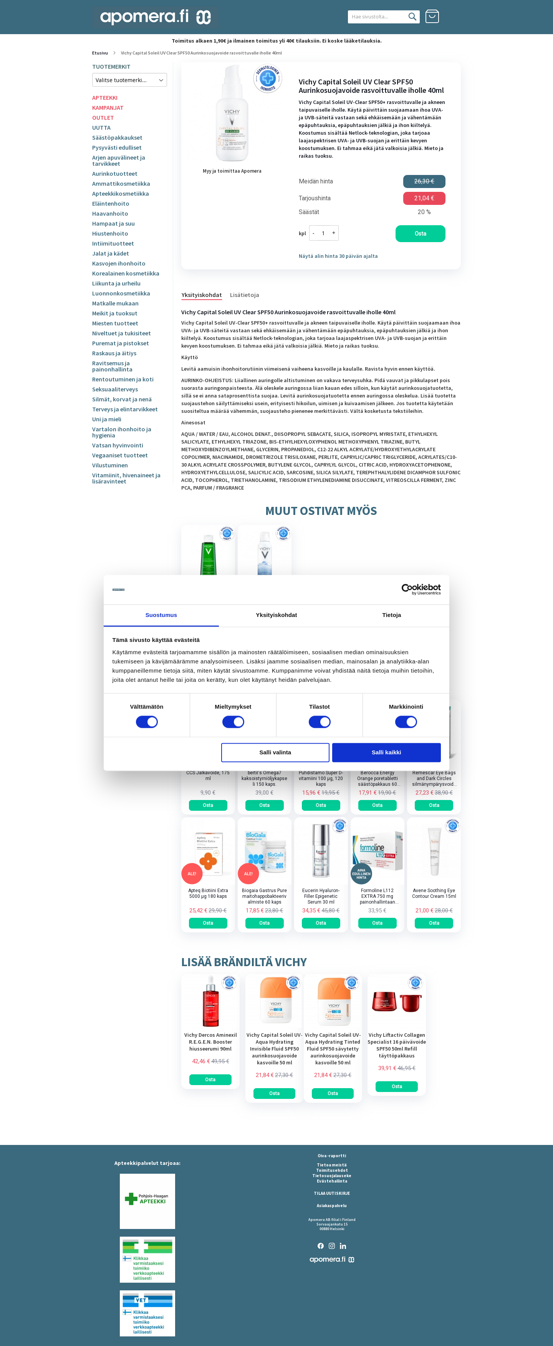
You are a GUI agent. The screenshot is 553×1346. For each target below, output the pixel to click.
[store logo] (155, 17)
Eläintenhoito (110, 203)
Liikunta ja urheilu (116, 283)
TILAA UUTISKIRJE (332, 1193)
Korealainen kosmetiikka (125, 273)
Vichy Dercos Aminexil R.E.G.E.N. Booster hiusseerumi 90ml (210, 1041)
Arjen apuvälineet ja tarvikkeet (118, 160)
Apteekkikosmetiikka (120, 193)
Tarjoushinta (315, 198)
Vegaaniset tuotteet (120, 455)
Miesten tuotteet (115, 323)
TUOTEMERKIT (111, 66)
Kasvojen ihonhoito (119, 263)
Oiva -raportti (332, 1155)
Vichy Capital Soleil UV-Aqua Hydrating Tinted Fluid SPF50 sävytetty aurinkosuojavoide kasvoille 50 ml (333, 1048)
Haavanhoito (110, 213)
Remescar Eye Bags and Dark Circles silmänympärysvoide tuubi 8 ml (434, 778)
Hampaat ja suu (113, 223)
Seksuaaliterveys (115, 389)
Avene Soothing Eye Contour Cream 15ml (434, 893)
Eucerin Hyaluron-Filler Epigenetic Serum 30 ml (320, 896)
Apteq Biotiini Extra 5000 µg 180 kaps (208, 893)
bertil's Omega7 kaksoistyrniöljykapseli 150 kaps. (264, 778)
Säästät (309, 212)
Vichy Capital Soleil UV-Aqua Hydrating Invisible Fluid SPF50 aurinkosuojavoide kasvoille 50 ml (275, 1048)
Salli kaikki (386, 752)
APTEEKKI (105, 97)
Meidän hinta (316, 181)
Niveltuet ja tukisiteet (121, 333)
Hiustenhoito (110, 233)
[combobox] (375, 16)
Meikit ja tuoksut (114, 313)
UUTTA (101, 127)
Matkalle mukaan (115, 303)
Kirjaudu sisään (454, 16)
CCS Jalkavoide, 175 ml (208, 775)
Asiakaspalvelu (332, 1205)
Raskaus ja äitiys (114, 353)
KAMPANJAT (108, 107)
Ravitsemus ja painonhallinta (112, 366)
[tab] (205, 294)
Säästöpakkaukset (117, 137)
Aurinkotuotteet (114, 173)
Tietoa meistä (332, 1165)
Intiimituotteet (113, 243)
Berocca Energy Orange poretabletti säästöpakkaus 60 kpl (377, 778)
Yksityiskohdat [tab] (276, 615)
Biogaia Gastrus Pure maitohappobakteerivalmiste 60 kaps (264, 896)
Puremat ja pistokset (120, 343)
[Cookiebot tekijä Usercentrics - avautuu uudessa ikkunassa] (407, 589)
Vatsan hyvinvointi (117, 445)
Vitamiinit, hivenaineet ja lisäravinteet (126, 478)
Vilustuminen (110, 465)
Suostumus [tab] (161, 615)
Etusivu (100, 53)
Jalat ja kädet (110, 253)
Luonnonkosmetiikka (121, 293)
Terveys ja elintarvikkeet (125, 409)
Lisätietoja (244, 295)
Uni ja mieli (106, 419)
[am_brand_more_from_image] (210, 1026)
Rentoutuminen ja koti (123, 379)
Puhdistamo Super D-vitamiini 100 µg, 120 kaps (321, 778)
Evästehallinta (332, 1181)
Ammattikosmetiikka (121, 183)
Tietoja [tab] (391, 615)
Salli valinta (275, 752)
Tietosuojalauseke (331, 1175)
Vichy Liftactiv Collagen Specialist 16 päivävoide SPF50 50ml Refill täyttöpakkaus (397, 1045)
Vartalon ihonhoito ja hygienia (121, 432)
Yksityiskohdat (202, 295)
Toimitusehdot (332, 1170)
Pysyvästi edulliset (117, 147)
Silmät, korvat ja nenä (122, 399)
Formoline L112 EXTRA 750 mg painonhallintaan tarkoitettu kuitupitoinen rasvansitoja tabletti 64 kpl (377, 896)
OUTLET (103, 117)
